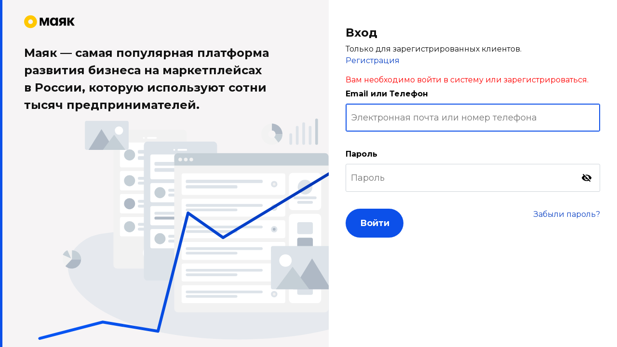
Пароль (361, 154)
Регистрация (373, 60)
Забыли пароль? (567, 214)
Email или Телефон (387, 93)
